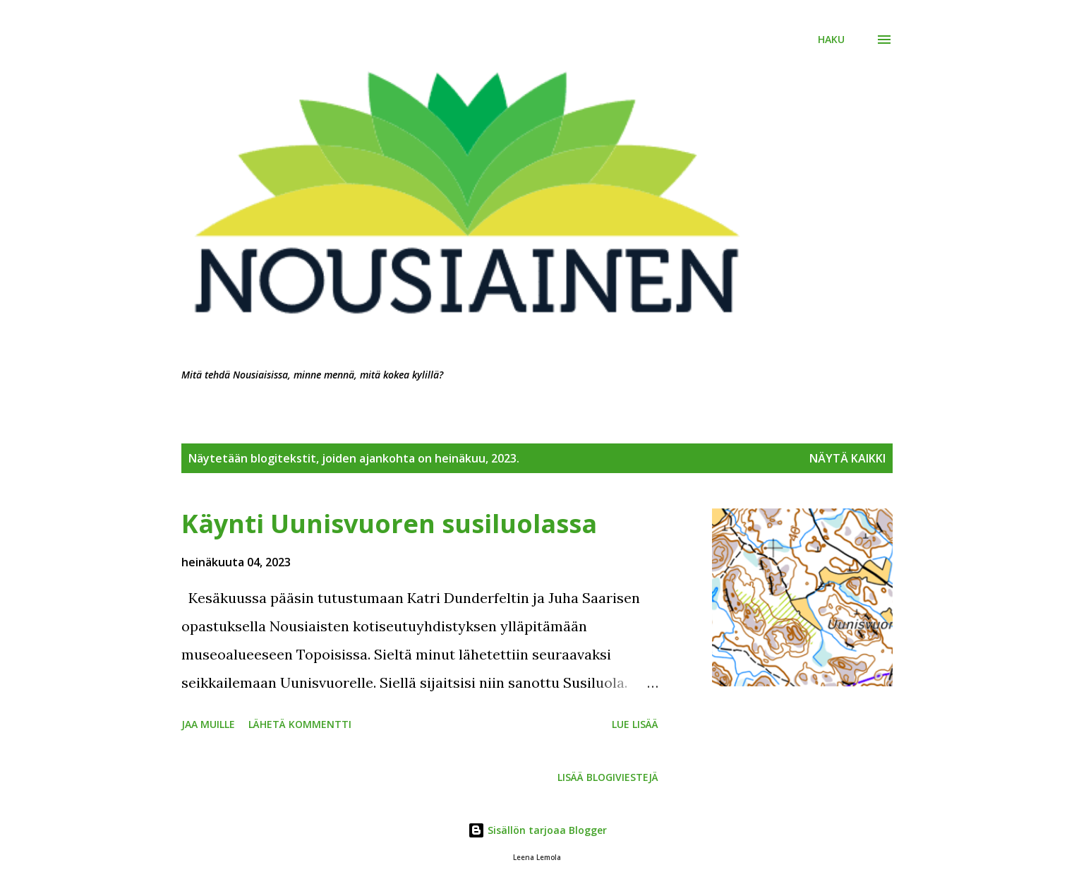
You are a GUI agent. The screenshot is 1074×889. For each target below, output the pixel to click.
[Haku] (831, 39)
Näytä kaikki (847, 458)
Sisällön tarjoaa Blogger (537, 830)
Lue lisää (635, 724)
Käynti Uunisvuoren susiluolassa (389, 523)
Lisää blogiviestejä (607, 777)
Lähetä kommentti (299, 724)
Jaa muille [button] (208, 724)
